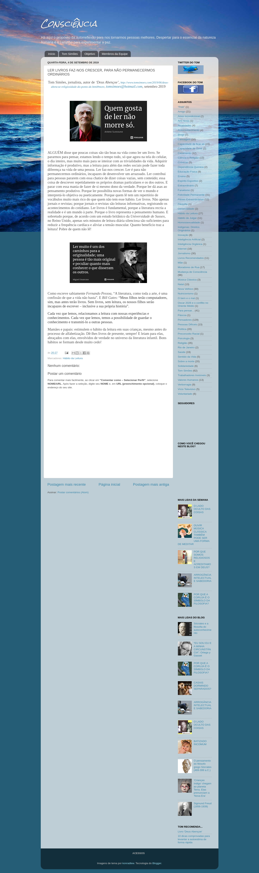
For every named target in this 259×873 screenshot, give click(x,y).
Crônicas (183, 162)
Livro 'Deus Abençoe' (190, 831)
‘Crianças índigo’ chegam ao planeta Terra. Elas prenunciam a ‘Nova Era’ (202, 788)
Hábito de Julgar (187, 218)
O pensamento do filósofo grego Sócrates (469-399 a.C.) (202, 765)
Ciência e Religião (188, 157)
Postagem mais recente (67, 484)
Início (51, 53)
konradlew (128, 863)
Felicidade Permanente (191, 194)
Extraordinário (186, 185)
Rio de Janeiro (186, 347)
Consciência (69, 23)
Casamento (184, 153)
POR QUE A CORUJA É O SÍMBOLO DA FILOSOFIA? (202, 599)
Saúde (181, 352)
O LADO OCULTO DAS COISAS (202, 508)
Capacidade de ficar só (191, 144)
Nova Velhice (185, 288)
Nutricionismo (186, 293)
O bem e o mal (186, 298)
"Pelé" (181, 106)
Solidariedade (186, 366)
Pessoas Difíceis (187, 324)
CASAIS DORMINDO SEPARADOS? (202, 685)
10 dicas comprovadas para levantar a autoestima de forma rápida (194, 839)
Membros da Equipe (115, 53)
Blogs (181, 134)
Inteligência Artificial (189, 239)
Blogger (156, 863)
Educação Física (187, 171)
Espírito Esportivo (188, 180)
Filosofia (183, 204)
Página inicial (109, 484)
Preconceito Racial (189, 333)
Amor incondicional (189, 116)
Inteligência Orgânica (190, 244)
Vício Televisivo (187, 389)
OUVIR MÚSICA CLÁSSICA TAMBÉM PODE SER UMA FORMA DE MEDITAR (193, 535)
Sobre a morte (186, 361)
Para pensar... (186, 310)
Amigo (181, 111)
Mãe (180, 262)
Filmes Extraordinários (191, 199)
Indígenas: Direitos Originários (189, 229)
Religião (182, 343)
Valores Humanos (188, 379)
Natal (181, 284)
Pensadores (185, 319)
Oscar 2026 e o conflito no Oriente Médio (193, 304)
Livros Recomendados (191, 258)
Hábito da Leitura (73, 358)
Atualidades (185, 125)
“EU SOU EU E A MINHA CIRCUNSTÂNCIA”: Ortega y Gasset (202, 649)
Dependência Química (191, 167)
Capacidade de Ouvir (190, 148)
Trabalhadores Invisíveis (192, 375)
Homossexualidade (189, 222)
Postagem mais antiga (151, 484)
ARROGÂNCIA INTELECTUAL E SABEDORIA (202, 577)
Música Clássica (187, 279)
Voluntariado (185, 393)
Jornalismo (184, 253)
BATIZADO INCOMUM (200, 743)
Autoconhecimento (189, 130)
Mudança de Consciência (192, 271)
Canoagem (184, 139)
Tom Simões (70, 53)
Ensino (182, 176)
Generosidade (186, 208)
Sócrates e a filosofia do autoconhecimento (202, 628)
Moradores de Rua (189, 267)
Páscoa (182, 315)
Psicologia (184, 338)
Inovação (183, 235)
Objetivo (89, 53)
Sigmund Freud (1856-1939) (202, 805)
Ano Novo (183, 120)
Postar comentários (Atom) (73, 492)
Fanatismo (184, 190)
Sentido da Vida (187, 356)
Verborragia (184, 384)
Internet (182, 248)
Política (182, 329)
